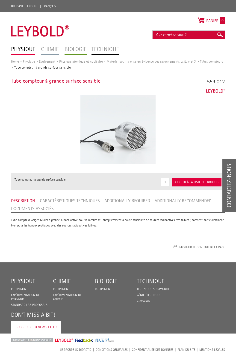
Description (23, 200)
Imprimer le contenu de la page (201, 247)
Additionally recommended (183, 200)
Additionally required (127, 200)
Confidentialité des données (152, 349)
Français (49, 6)
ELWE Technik (104, 340)
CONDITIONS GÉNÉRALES (112, 349)
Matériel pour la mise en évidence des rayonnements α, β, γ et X (151, 61)
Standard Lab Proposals (29, 305)
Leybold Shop (64, 340)
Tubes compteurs (211, 61)
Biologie (106, 281)
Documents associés (32, 208)
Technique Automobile (153, 289)
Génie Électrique (149, 295)
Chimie (62, 281)
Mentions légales (212, 349)
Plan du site (186, 349)
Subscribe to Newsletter (36, 327)
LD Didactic (32, 340)
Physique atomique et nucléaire (81, 61)
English (32, 6)
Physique (29, 61)
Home (15, 61)
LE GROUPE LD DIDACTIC (75, 349)
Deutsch (17, 6)
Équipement (47, 61)
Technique (150, 281)
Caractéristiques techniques (70, 200)
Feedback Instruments (84, 340)
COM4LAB (143, 301)
